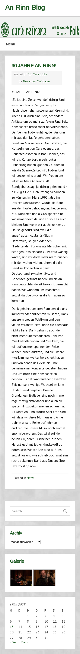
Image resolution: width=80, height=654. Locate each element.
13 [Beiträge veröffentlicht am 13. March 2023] (12, 627)
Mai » (24, 642)
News (30, 478)
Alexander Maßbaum (36, 81)
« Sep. (14, 642)
